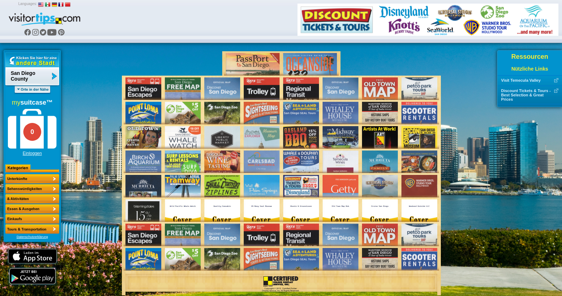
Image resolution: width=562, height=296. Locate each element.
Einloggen (32, 153)
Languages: (27, 4)
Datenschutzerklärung (32, 237)
